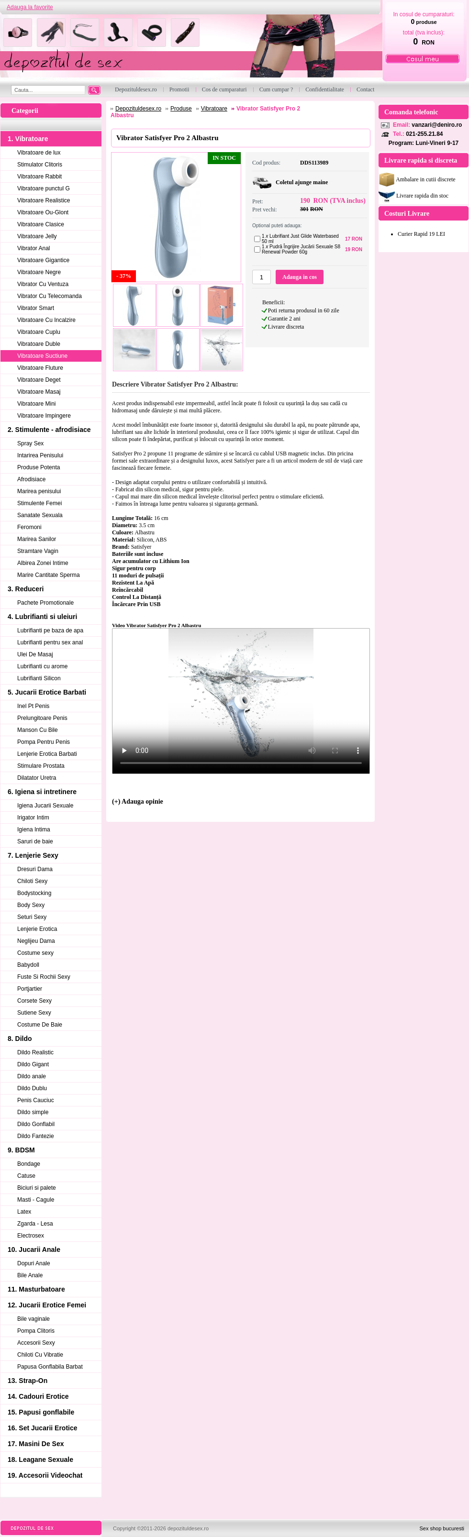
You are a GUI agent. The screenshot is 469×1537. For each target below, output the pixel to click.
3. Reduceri (26, 589)
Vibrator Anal (33, 248)
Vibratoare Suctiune (42, 356)
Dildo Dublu (32, 1088)
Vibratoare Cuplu (38, 332)
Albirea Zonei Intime (42, 563)
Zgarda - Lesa (35, 1223)
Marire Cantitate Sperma (48, 575)
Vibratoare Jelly (37, 236)
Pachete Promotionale (45, 602)
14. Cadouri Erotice (38, 1396)
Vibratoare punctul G (43, 188)
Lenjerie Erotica (37, 929)
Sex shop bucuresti (441, 1528)
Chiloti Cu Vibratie (40, 1354)
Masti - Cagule (35, 1199)
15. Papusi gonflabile (41, 1412)
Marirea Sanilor (36, 539)
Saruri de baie (35, 841)
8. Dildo (20, 1038)
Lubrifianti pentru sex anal (50, 642)
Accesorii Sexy (36, 1342)
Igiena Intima (33, 829)
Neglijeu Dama (36, 941)
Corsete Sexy (34, 1000)
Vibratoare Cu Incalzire (46, 320)
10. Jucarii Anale (34, 1249)
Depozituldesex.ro (138, 108)
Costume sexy (35, 953)
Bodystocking (34, 893)
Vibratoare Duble (38, 344)
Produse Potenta (38, 467)
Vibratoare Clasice (40, 224)
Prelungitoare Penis (42, 718)
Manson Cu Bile (37, 730)
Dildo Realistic (35, 1052)
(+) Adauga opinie (137, 801)
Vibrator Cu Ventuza (42, 284)
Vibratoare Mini (36, 403)
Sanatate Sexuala (40, 515)
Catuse (26, 1175)
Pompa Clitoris (36, 1330)
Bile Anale (30, 1275)
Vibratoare (214, 108)
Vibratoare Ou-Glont (42, 212)
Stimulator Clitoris (39, 164)
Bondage (28, 1164)
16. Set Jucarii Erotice (43, 1428)
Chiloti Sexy (32, 881)
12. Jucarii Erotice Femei (47, 1305)
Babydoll (28, 965)
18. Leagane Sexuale (40, 1459)
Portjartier (29, 988)
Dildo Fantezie (35, 1136)
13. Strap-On (27, 1380)
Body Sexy (31, 905)
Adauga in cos (299, 277)
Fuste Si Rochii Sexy (43, 976)
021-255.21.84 (424, 134)
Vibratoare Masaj (39, 391)
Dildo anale (31, 1076)
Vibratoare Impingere (44, 415)
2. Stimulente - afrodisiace (49, 429)
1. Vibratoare (28, 139)
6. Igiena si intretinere (42, 792)
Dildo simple (32, 1112)
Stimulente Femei (39, 503)
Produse (181, 108)
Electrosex (30, 1235)
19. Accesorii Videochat (45, 1475)
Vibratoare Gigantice (43, 260)
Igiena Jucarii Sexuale (45, 805)
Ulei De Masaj (35, 654)
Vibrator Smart (35, 308)
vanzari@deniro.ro (437, 125)
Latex (24, 1211)
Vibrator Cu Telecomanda (49, 296)
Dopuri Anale (33, 1263)
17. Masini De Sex (36, 1444)
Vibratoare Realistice (43, 200)
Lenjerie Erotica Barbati (47, 754)
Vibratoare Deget (39, 379)
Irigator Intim (33, 817)
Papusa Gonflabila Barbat (50, 1366)
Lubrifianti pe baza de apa (50, 630)
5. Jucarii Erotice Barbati (47, 692)
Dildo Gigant (33, 1064)
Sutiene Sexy (34, 1012)
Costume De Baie (39, 1024)
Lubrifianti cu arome (42, 666)
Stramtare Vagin (37, 551)
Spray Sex (30, 443)
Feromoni (29, 527)
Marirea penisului (39, 491)
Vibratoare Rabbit (39, 176)
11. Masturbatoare (36, 1289)
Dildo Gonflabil (36, 1124)
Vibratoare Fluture (40, 368)
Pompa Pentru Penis (43, 742)
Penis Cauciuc (35, 1100)
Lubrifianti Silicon (39, 678)
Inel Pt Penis (33, 706)
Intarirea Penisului (40, 455)
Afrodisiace (31, 479)
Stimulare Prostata (41, 766)
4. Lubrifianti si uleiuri (42, 616)
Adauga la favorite (30, 7)
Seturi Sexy (31, 917)
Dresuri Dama (35, 869)
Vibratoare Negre (39, 272)
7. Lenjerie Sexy (33, 855)
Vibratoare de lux (39, 152)
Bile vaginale (33, 1319)
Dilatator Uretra (36, 777)
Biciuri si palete (36, 1187)
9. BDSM (21, 1150)
